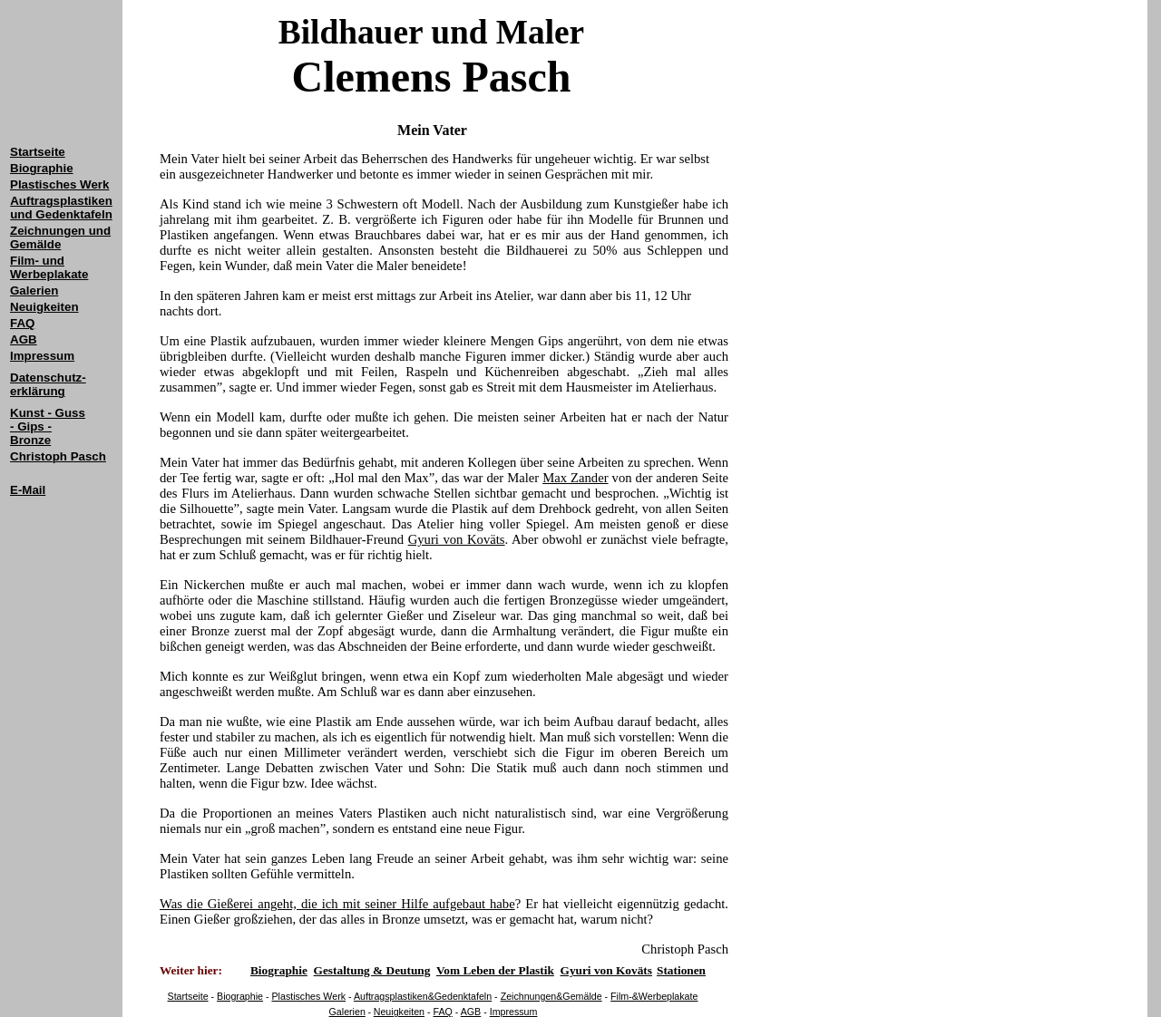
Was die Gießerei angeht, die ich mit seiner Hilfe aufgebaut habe (337, 903)
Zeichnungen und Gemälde (60, 237)
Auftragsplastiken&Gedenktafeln (423, 996)
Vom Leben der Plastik (495, 970)
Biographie (240, 996)
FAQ (443, 1011)
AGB (471, 1011)
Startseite (37, 152)
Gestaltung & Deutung (372, 970)
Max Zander (575, 477)
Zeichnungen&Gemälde (551, 996)
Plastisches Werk (308, 996)
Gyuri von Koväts (456, 539)
